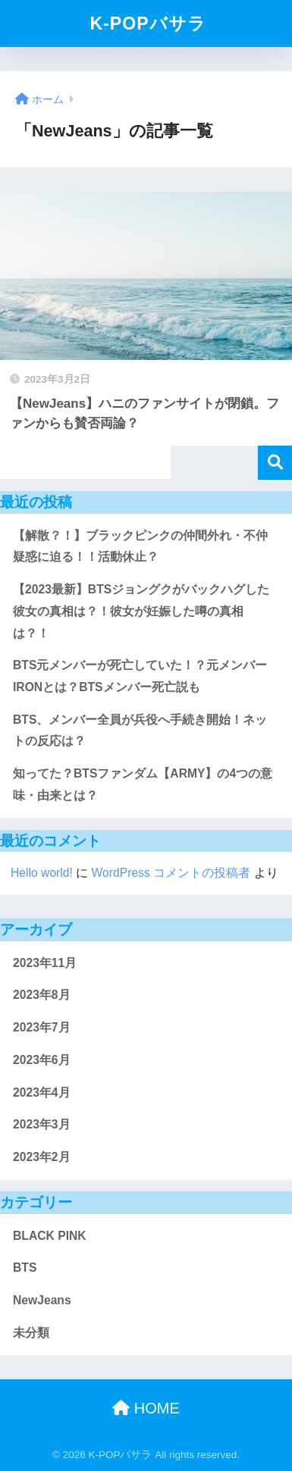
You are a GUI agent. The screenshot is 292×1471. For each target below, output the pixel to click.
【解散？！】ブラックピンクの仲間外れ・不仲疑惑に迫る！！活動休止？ (140, 546)
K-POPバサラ (147, 23)
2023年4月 (42, 1092)
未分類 (31, 1332)
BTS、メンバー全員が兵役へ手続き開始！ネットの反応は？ (140, 730)
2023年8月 (42, 994)
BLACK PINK (49, 1235)
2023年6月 (42, 1059)
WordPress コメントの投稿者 (171, 872)
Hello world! (42, 872)
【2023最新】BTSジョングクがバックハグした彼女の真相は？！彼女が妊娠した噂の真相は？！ (141, 611)
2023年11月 (45, 962)
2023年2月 (42, 1156)
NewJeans (42, 1300)
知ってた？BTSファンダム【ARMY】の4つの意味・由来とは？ (142, 784)
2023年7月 (42, 1027)
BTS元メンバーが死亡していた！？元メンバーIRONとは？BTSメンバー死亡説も (140, 676)
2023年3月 (42, 1124)
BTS (24, 1267)
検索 (275, 463)
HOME (146, 1408)
